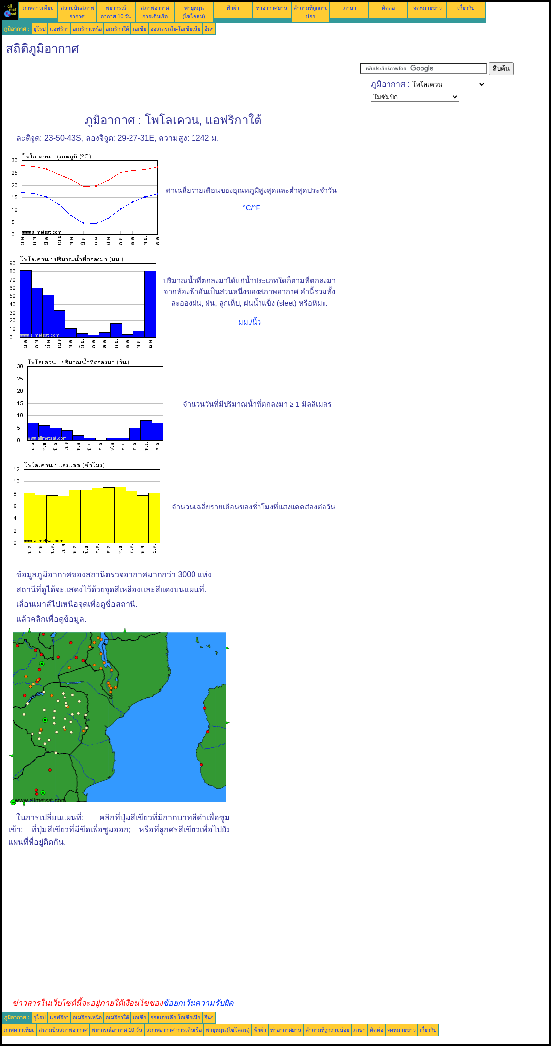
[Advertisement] (181, 84)
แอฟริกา (59, 29)
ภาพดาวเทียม (38, 8)
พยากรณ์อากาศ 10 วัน (117, 1030)
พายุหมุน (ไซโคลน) (228, 1030)
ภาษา (349, 8)
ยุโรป (39, 29)
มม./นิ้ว (249, 322)
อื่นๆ (209, 29)
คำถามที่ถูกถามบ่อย (327, 1030)
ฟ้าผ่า (233, 8)
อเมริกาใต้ (117, 29)
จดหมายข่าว (427, 8)
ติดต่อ (388, 8)
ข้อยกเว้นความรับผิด (198, 1003)
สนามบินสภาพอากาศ (63, 1030)
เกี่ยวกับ (466, 8)
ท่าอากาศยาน (271, 8)
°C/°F (251, 208)
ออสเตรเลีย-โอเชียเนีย (175, 29)
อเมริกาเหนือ (87, 29)
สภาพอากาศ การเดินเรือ (174, 1030)
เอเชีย (139, 29)
